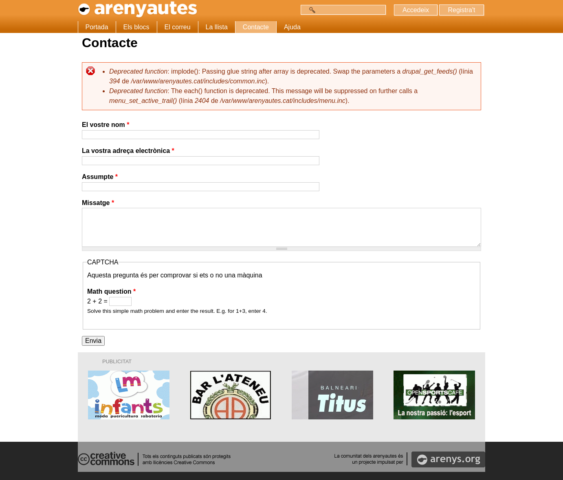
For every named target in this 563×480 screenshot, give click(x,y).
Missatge (98, 202)
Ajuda (292, 27)
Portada (97, 27)
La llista (217, 27)
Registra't (461, 10)
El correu (178, 27)
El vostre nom (105, 124)
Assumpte (100, 176)
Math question (111, 291)
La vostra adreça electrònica (128, 150)
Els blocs (136, 27)
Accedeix (415, 10)
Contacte (256, 27)
